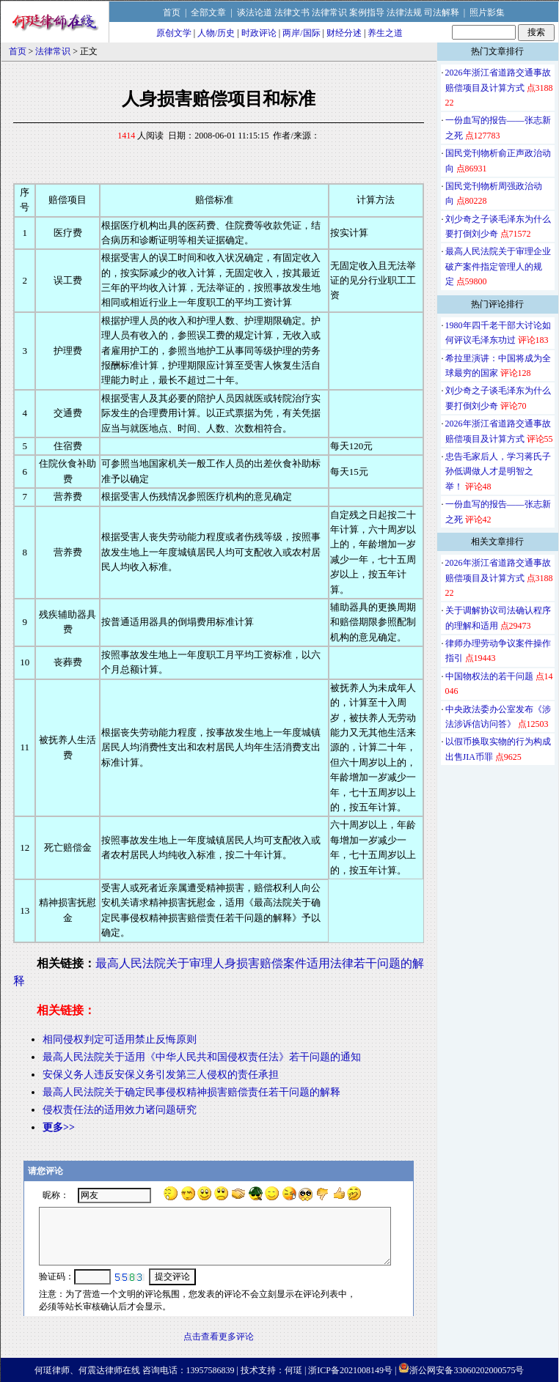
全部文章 (208, 12)
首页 (171, 12)
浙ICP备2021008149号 (350, 1370)
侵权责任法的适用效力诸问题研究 (120, 1109)
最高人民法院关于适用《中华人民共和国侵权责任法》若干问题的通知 (202, 1057)
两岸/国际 (301, 33)
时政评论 (259, 33)
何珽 (293, 1370)
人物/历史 (216, 33)
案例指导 (366, 12)
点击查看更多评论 (218, 1336)
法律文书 (292, 12)
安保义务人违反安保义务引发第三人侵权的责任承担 (161, 1074)
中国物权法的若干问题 (489, 676)
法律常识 (329, 12)
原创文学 (173, 33)
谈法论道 (254, 12)
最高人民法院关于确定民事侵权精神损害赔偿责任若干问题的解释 (191, 1092)
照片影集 (487, 12)
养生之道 (385, 33)
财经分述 (344, 33)
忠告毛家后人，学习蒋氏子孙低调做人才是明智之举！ (498, 471)
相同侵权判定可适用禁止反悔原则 (120, 1039)
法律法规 (404, 12)
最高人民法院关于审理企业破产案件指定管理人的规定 (498, 266)
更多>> (59, 1127)
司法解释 (441, 12)
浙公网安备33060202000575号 (466, 1370)
